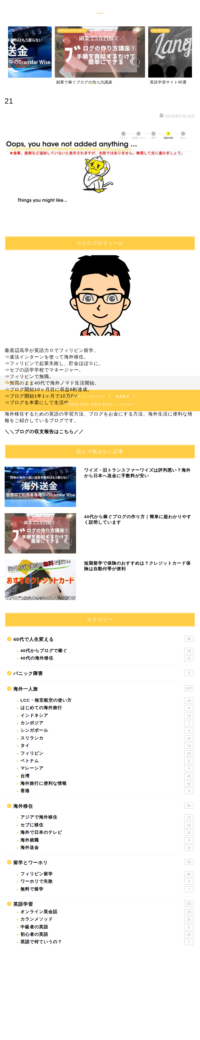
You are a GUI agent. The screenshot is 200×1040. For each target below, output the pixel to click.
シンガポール (107, 730)
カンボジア (107, 723)
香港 (107, 791)
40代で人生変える (103, 639)
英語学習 (103, 903)
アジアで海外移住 (107, 817)
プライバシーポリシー (88, 396)
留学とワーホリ (103, 862)
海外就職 (107, 840)
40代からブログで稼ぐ (107, 651)
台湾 (107, 776)
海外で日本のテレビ (107, 832)
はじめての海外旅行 (107, 708)
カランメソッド (107, 919)
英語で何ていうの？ (107, 942)
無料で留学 (107, 889)
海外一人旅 (103, 688)
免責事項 (122, 396)
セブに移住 (107, 825)
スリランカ (107, 738)
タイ (107, 746)
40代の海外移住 (107, 658)
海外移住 (103, 805)
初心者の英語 (107, 934)
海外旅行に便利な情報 (107, 783)
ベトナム (107, 761)
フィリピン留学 (107, 874)
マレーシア (107, 768)
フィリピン (107, 753)
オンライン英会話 (107, 912)
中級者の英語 (107, 927)
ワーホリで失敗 (107, 881)
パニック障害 (103, 673)
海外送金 (107, 848)
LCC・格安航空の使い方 (107, 700)
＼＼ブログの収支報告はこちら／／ (44, 431)
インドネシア (107, 716)
